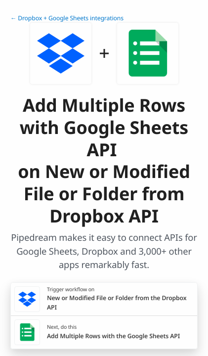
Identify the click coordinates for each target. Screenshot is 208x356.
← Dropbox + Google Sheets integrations (67, 18)
